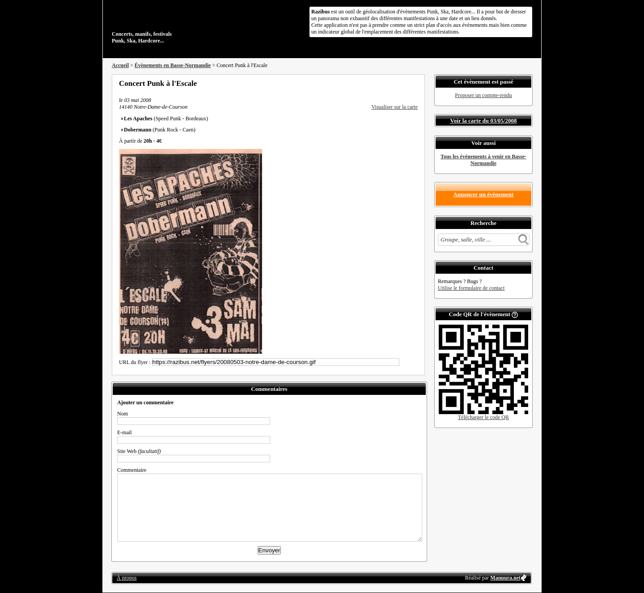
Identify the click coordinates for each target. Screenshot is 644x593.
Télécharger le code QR (483, 417)
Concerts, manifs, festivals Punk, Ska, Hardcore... (170, 24)
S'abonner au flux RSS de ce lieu (414, 83)
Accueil (120, 65)
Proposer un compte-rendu (483, 95)
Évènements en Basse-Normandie (173, 65)
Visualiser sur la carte (394, 107)
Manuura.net (505, 578)
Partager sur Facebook (378, 83)
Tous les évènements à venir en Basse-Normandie (483, 159)
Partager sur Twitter (390, 83)
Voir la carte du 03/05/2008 (483, 120)
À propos (126, 578)
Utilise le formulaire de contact (471, 288)
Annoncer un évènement (483, 194)
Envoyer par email (402, 83)
